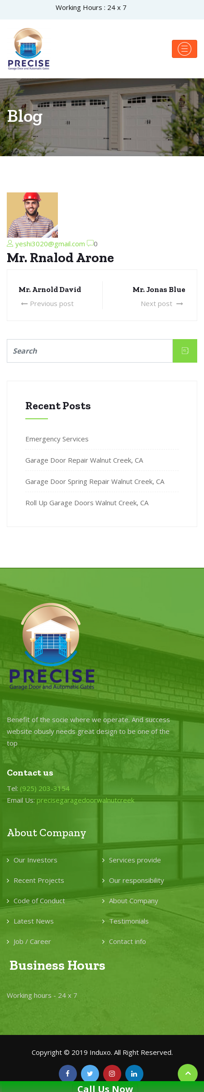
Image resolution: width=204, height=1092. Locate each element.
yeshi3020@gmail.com (50, 243)
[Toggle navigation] (184, 49)
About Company (133, 900)
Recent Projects (39, 880)
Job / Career (32, 941)
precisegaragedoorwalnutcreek (85, 800)
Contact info (127, 941)
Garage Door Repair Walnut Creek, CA (84, 460)
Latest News (34, 920)
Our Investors (35, 859)
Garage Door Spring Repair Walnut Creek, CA (94, 481)
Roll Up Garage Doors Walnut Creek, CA (86, 502)
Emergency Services (57, 438)
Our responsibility (136, 880)
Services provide (135, 859)
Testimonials (129, 920)
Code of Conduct (39, 900)
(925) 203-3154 (45, 788)
